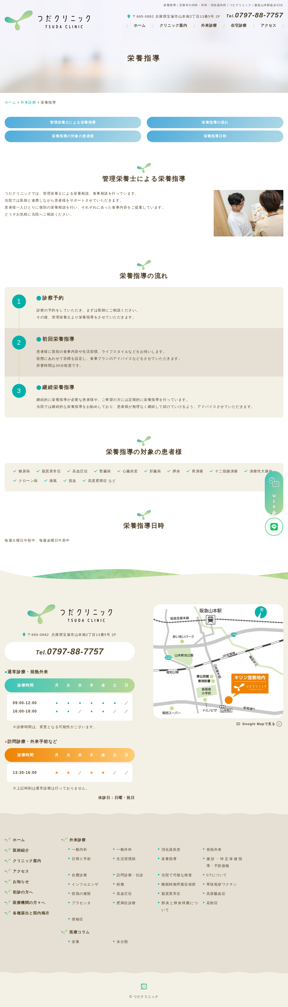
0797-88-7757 (70, 651)
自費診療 (79, 875)
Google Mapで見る (255, 724)
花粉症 (212, 903)
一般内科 (79, 849)
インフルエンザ (85, 884)
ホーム (140, 25)
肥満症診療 (126, 903)
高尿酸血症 (216, 894)
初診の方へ (23, 892)
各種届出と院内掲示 (31, 913)
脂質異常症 (171, 894)
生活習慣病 (126, 859)
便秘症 (77, 919)
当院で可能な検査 (176, 875)
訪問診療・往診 (130, 875)
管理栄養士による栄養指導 (73, 122)
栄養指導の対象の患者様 (73, 136)
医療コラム (79, 932)
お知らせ (21, 882)
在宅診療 (239, 25)
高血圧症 (124, 894)
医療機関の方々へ (29, 903)
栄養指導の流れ (215, 122)
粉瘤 (120, 884)
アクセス (268, 25)
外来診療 (209, 25)
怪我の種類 (81, 894)
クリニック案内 (173, 25)
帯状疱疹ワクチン (221, 884)
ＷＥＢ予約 (274, 493)
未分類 (122, 942)
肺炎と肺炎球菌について (179, 906)
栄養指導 (169, 859)
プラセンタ (81, 903)
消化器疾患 (171, 849)
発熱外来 (214, 849)
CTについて (216, 875)
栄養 (75, 942)
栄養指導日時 (215, 136)
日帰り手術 (81, 859)
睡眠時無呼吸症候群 (178, 884)
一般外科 (124, 849)
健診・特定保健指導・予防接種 (224, 862)
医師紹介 (21, 850)
